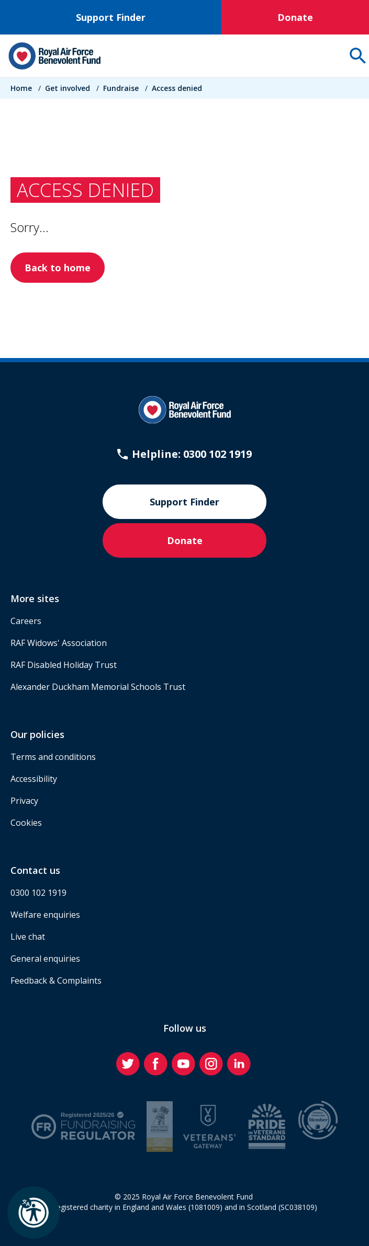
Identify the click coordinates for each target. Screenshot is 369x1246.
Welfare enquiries (45, 914)
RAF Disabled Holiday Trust (63, 665)
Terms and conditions (53, 757)
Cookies (26, 822)
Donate (295, 17)
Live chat (27, 936)
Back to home (58, 267)
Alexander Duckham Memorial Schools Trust (97, 687)
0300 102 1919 (38, 892)
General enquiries (45, 958)
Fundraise (121, 88)
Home (21, 88)
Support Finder (111, 17)
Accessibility (33, 778)
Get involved (67, 88)
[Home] (54, 55)
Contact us (35, 870)
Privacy (24, 800)
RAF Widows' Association (58, 643)
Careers (25, 621)
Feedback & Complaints (56, 980)
